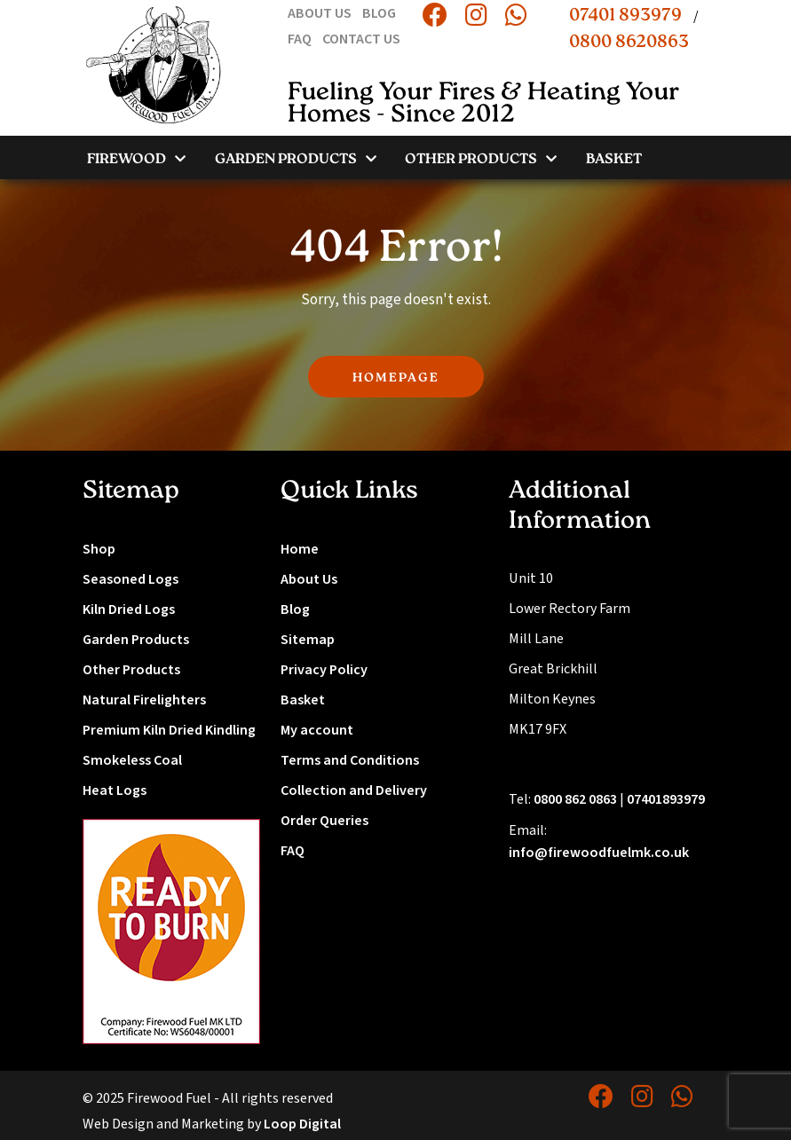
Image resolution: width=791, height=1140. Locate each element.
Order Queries (324, 820)
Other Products (131, 670)
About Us (309, 579)
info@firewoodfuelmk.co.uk (599, 852)
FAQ (293, 851)
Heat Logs (114, 790)
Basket (303, 700)
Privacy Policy (324, 670)
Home (300, 549)
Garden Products (136, 639)
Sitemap (308, 639)
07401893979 (666, 799)
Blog (295, 609)
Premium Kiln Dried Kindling (169, 730)
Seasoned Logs (130, 579)
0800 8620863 (629, 42)
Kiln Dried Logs (129, 609)
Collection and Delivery (354, 790)
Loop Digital (302, 1124)
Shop (99, 549)
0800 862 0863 (575, 799)
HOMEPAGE (395, 378)
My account (317, 730)
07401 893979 (625, 16)
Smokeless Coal (132, 760)
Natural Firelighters (144, 700)
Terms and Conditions (350, 760)
